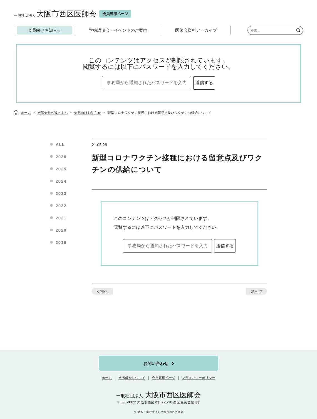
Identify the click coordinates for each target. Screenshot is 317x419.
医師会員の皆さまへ (53, 113)
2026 (61, 156)
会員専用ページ (163, 378)
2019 (61, 242)
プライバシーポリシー (198, 378)
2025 (61, 168)
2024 (61, 181)
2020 (61, 230)
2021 (61, 217)
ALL (60, 144)
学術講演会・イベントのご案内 (118, 30)
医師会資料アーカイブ (196, 30)
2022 (61, 205)
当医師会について (131, 378)
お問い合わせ (155, 363)
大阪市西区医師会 (55, 14)
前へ (104, 291)
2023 (61, 193)
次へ (254, 291)
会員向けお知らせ (44, 30)
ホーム (107, 378)
